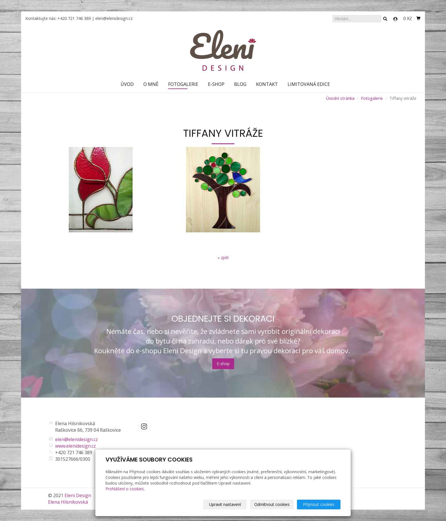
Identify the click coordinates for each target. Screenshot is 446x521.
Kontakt (267, 84)
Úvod (127, 84)
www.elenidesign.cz (75, 446)
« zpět (223, 257)
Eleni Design (78, 495)
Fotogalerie (183, 84)
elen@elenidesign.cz (114, 18)
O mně (150, 84)
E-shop (216, 84)
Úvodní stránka (340, 98)
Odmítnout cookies (272, 504)
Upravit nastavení (225, 504)
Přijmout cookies (318, 504)
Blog (240, 84)
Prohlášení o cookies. (125, 488)
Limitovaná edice (309, 84)
